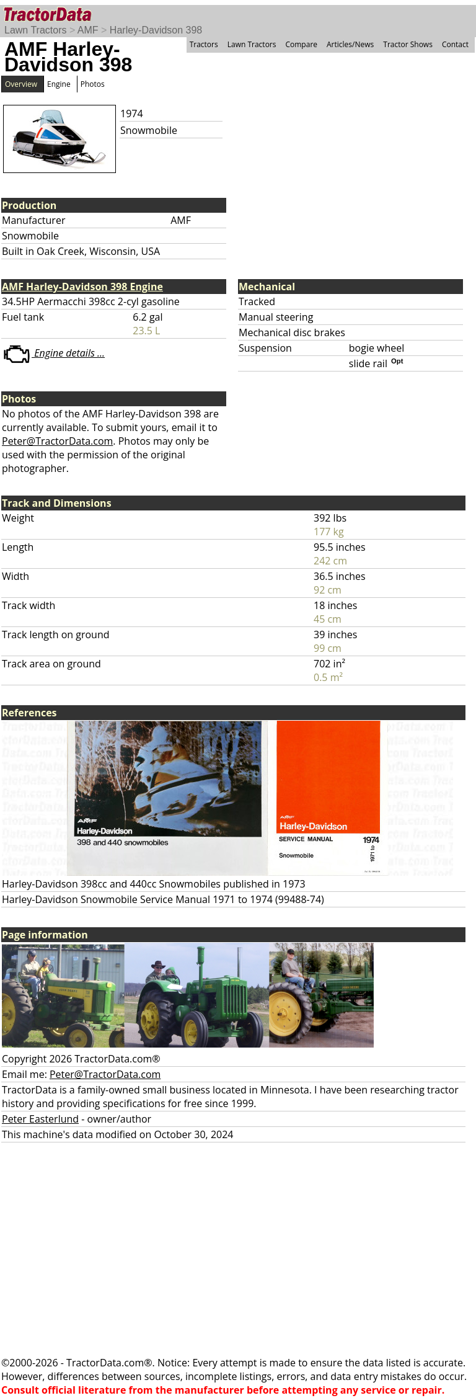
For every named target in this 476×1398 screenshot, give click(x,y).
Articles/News (350, 44)
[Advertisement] (238, 1249)
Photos (93, 84)
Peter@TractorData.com (57, 441)
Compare (301, 44)
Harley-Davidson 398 (156, 30)
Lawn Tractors (35, 30)
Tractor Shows (408, 44)
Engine (59, 84)
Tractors (204, 44)
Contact (455, 44)
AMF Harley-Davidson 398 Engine (82, 286)
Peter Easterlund (40, 1119)
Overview (21, 84)
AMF (88, 30)
